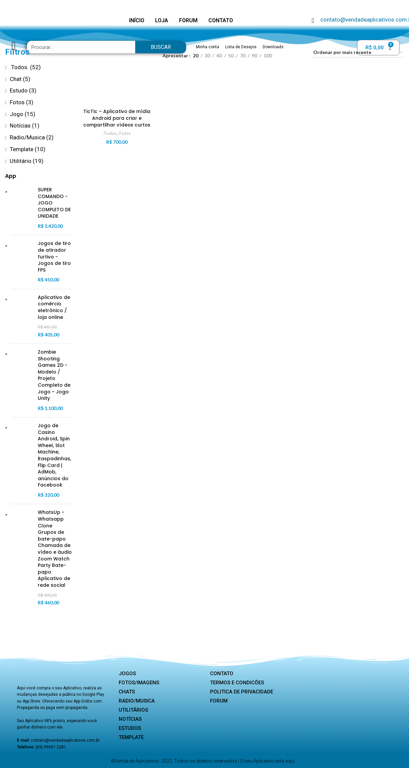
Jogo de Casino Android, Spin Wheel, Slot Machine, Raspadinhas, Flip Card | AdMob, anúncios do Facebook (54, 455)
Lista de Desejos (241, 47)
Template (131, 737)
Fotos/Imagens (139, 683)
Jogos (127, 673)
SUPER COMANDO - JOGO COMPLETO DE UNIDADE (54, 203)
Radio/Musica (137, 701)
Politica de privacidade (241, 692)
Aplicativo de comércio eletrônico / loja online (54, 307)
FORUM (188, 20)
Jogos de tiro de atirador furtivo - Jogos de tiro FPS (54, 256)
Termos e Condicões (237, 683)
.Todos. (110, 133)
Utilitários (133, 710)
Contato (221, 673)
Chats (127, 692)
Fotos (125, 133)
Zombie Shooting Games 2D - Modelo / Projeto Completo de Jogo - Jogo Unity (54, 375)
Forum (219, 701)
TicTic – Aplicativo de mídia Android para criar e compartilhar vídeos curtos (117, 118)
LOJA (161, 20)
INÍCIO (136, 20)
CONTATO (220, 20)
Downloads (273, 47)
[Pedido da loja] (358, 53)
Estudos (130, 728)
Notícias (130, 719)
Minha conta (207, 47)
